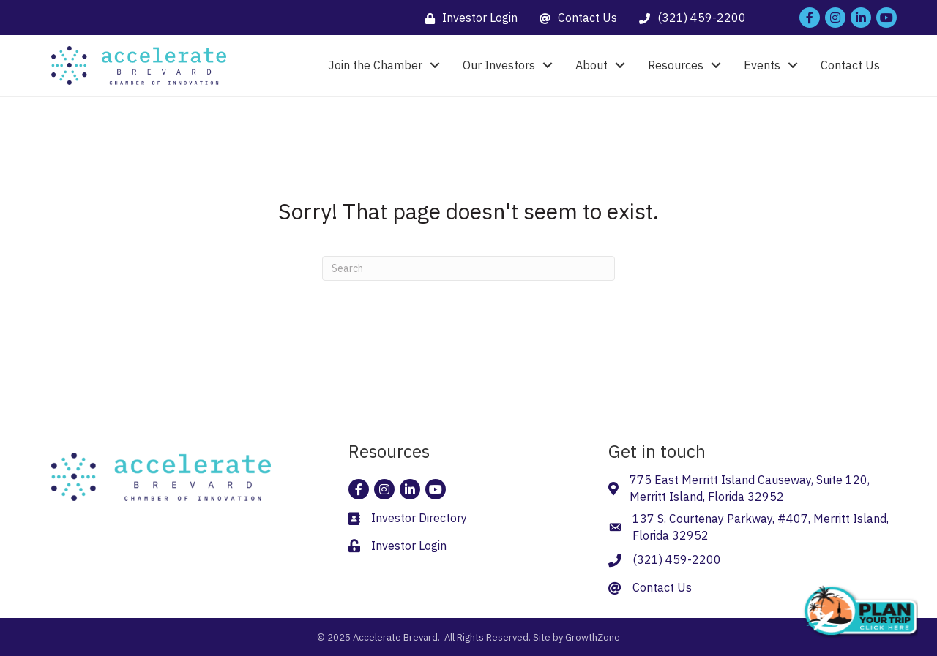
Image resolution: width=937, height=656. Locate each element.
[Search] (468, 268)
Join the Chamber (375, 65)
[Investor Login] (468, 18)
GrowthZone (592, 637)
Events (762, 65)
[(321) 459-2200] (689, 18)
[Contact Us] (574, 18)
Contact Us (850, 65)
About (591, 65)
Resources (675, 65)
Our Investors (499, 65)
